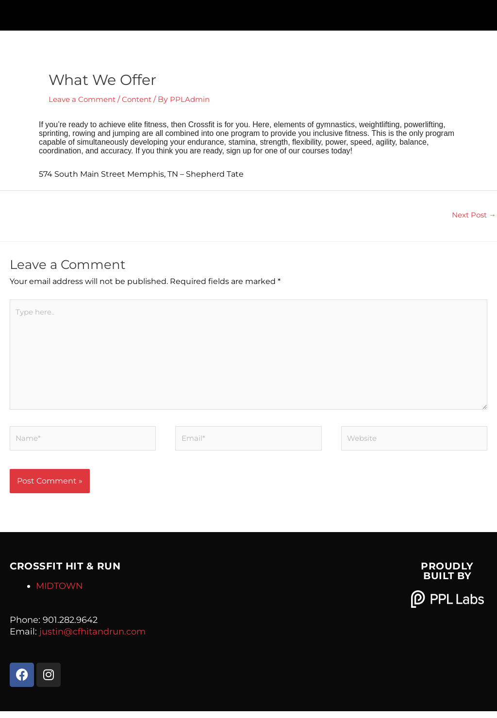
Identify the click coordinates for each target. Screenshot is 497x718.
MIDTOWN (59, 592)
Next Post (472, 215)
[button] (248, 13)
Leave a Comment (84, 99)
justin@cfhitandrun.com (92, 638)
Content (142, 99)
